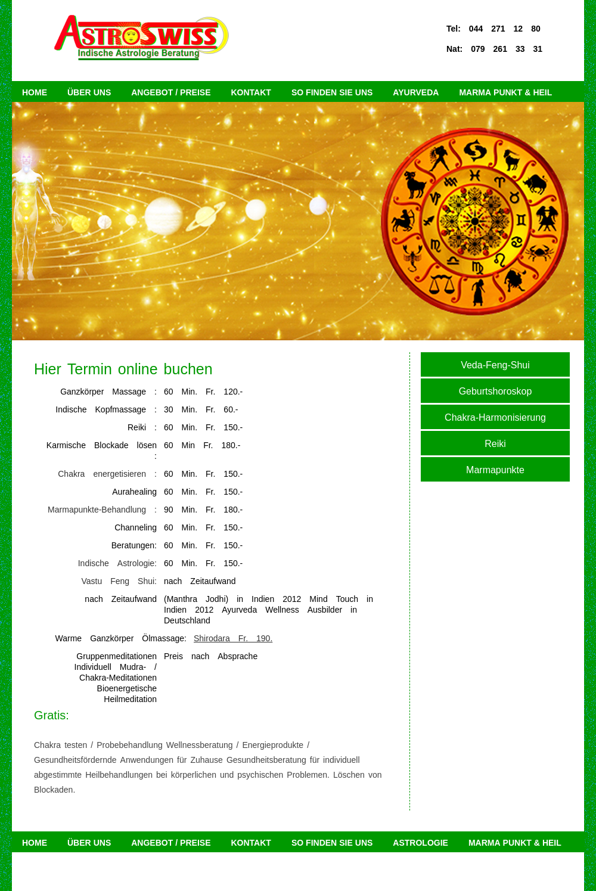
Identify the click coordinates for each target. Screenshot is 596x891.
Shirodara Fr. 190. (233, 637)
